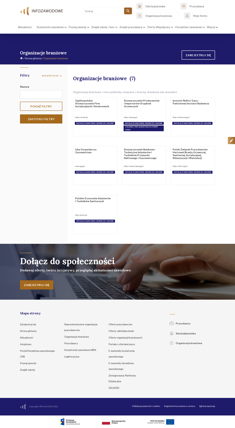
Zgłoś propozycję (207, 406)
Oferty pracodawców (122, 324)
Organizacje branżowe (78, 336)
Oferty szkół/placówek (123, 330)
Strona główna (33, 58)
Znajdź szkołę (29, 369)
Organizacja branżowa (185, 343)
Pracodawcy (72, 343)
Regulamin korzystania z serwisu (179, 406)
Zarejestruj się (29, 324)
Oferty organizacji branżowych (127, 337)
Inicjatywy (27, 344)
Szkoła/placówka (182, 333)
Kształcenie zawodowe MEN (81, 349)
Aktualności (28, 337)
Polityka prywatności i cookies (146, 406)
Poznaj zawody (30, 363)
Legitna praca (71, 356)
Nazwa (24, 86)
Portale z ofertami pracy (123, 344)
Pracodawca (179, 323)
